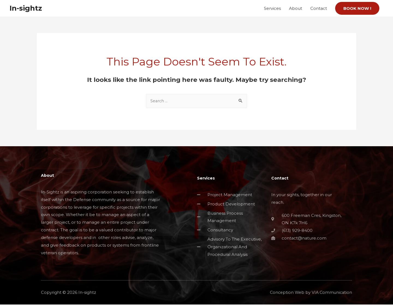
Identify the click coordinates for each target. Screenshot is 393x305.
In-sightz (27, 8)
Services (272, 8)
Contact (318, 8)
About (295, 8)
